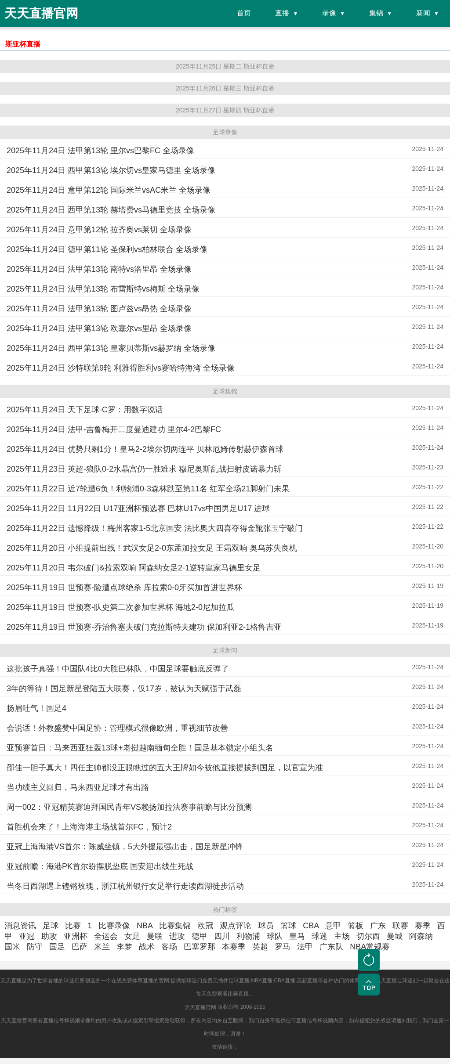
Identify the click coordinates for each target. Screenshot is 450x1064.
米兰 (102, 946)
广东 (378, 925)
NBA (144, 925)
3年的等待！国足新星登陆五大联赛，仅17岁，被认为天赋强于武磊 (124, 688)
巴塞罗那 (199, 946)
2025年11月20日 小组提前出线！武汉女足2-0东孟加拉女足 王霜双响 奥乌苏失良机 (152, 548)
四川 (222, 936)
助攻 (49, 936)
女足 (132, 936)
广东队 (331, 946)
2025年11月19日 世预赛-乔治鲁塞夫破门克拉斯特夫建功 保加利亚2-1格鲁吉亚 (144, 627)
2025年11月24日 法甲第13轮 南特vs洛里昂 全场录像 (99, 269)
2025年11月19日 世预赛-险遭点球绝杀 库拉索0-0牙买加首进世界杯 (124, 587)
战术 (147, 946)
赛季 (423, 925)
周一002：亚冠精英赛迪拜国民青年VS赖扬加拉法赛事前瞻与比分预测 (129, 807)
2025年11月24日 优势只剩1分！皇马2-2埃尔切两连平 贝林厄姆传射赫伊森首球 (145, 449)
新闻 (423, 13)
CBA (311, 925)
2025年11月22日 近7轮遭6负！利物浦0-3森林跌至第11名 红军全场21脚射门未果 (148, 488)
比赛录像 (114, 925)
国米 (12, 946)
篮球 (288, 925)
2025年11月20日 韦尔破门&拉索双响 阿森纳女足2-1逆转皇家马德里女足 (134, 567)
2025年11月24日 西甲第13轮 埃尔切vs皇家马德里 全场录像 (111, 170)
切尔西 (368, 936)
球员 (266, 925)
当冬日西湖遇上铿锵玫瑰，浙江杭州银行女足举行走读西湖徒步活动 (125, 886)
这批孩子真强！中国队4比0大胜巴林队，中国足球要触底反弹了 (118, 668)
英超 (260, 946)
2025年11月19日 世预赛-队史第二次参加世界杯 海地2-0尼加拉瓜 (120, 607)
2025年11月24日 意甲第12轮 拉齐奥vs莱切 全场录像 (99, 229)
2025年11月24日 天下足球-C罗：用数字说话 (85, 409)
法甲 (305, 946)
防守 (35, 946)
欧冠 (205, 925)
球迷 (319, 936)
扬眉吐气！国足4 (36, 708)
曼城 (395, 936)
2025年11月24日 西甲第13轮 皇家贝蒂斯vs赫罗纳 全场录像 (111, 348)
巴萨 (79, 946)
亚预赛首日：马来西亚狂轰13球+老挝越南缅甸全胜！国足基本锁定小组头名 (140, 747)
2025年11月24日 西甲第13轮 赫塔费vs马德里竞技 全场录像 (111, 210)
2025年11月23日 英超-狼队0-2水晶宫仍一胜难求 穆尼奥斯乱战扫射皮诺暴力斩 (144, 469)
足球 (50, 925)
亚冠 (27, 936)
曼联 (155, 936)
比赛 (73, 925)
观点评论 (235, 925)
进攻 (177, 936)
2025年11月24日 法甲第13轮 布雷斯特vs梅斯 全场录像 (103, 289)
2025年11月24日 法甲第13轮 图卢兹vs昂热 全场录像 (99, 308)
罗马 (282, 946)
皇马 (297, 936)
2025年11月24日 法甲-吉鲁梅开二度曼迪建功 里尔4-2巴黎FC (114, 429)
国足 (57, 946)
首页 (244, 13)
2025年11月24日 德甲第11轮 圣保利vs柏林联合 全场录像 (107, 249)
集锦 (376, 13)
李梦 (124, 946)
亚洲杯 (75, 936)
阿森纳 (421, 936)
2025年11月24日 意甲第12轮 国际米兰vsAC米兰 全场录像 (108, 190)
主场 (342, 936)
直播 (282, 13)
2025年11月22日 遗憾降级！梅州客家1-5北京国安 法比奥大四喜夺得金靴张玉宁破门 (155, 528)
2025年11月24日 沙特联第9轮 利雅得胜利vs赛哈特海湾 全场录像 (121, 368)
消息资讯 (20, 925)
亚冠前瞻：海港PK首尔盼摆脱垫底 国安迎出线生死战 (100, 866)
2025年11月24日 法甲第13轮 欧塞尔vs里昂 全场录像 (99, 328)
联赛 (400, 925)
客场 (169, 946)
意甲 (333, 925)
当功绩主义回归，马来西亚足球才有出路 (78, 787)
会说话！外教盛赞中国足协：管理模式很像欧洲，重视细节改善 (117, 728)
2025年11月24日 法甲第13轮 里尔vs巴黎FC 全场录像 (100, 150)
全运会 (106, 936)
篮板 (355, 925)
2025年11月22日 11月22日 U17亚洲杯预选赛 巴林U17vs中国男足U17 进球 (138, 508)
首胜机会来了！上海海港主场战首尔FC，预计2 (89, 826)
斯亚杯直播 (22, 44)
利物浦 (248, 936)
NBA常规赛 (370, 946)
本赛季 (234, 946)
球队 (275, 936)
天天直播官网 (200, 1007)
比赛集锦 (175, 925)
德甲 (199, 936)
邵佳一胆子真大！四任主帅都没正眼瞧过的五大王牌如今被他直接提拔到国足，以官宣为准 (165, 767)
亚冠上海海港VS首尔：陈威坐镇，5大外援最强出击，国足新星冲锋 (125, 846)
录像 (329, 13)
